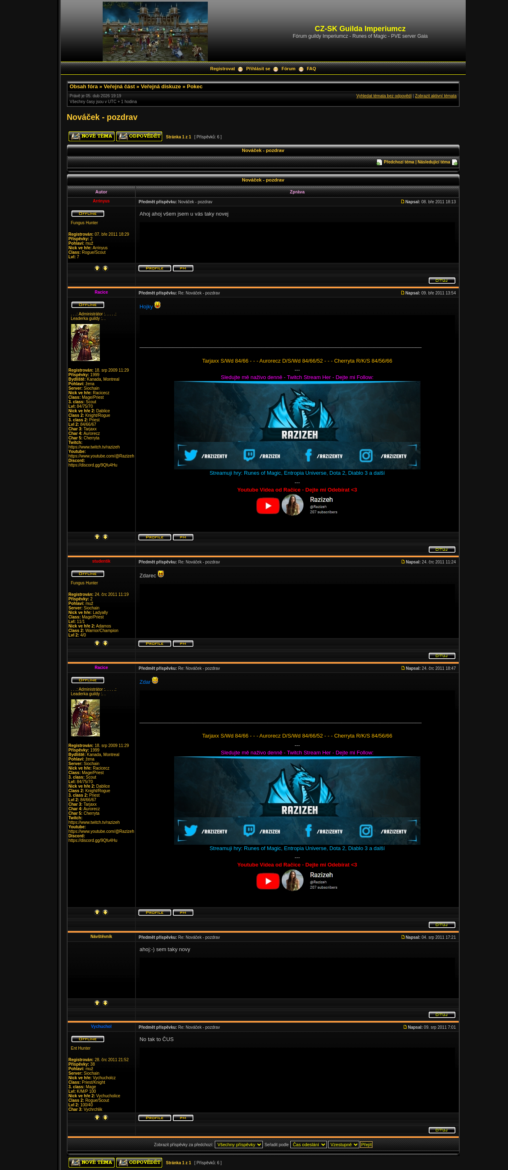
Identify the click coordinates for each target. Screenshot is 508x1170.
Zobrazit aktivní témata (436, 96)
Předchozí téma (399, 162)
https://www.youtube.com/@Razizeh (101, 456)
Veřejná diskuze (161, 86)
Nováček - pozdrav (102, 117)
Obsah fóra (84, 86)
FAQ (311, 68)
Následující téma (434, 162)
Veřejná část (119, 86)
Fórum (288, 68)
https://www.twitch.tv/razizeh (94, 447)
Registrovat (222, 68)
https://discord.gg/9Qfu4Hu (93, 465)
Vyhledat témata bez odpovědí (384, 96)
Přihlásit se (258, 68)
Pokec (194, 86)
